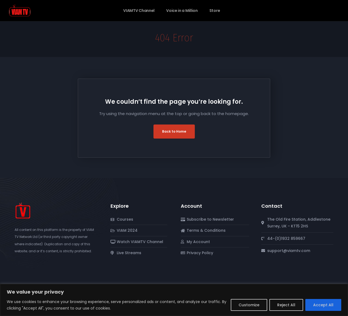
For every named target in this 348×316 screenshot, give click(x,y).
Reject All (286, 305)
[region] (174, 300)
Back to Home (174, 131)
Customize (249, 305)
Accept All (323, 305)
